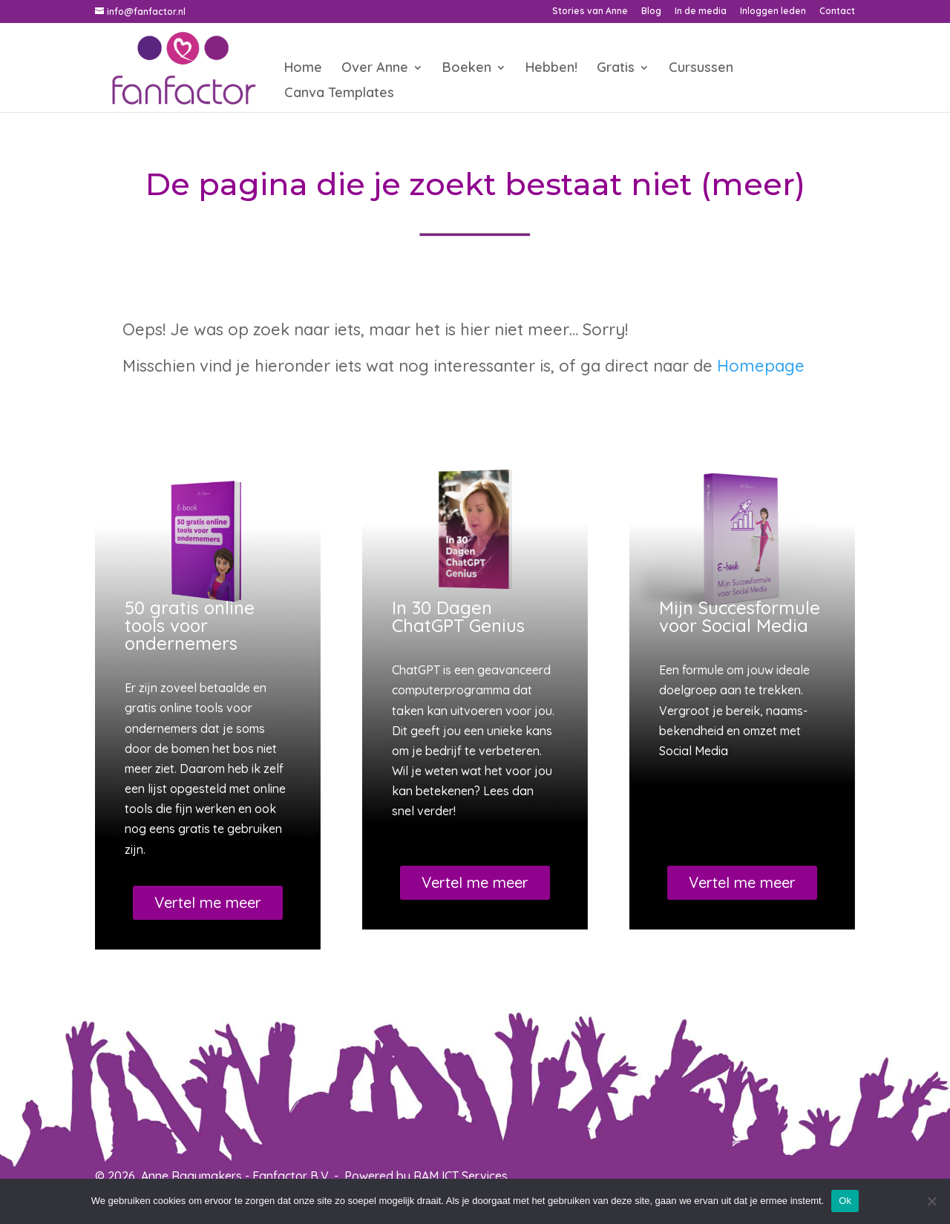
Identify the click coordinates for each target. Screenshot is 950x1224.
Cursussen (701, 69)
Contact (837, 11)
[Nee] (931, 1201)
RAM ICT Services (460, 1175)
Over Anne (374, 69)
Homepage (761, 365)
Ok (845, 1200)
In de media (701, 11)
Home (303, 69)
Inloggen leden (773, 11)
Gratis (616, 69)
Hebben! (551, 69)
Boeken (466, 69)
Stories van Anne (590, 11)
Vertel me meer (207, 902)
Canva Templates (339, 94)
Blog (651, 11)
